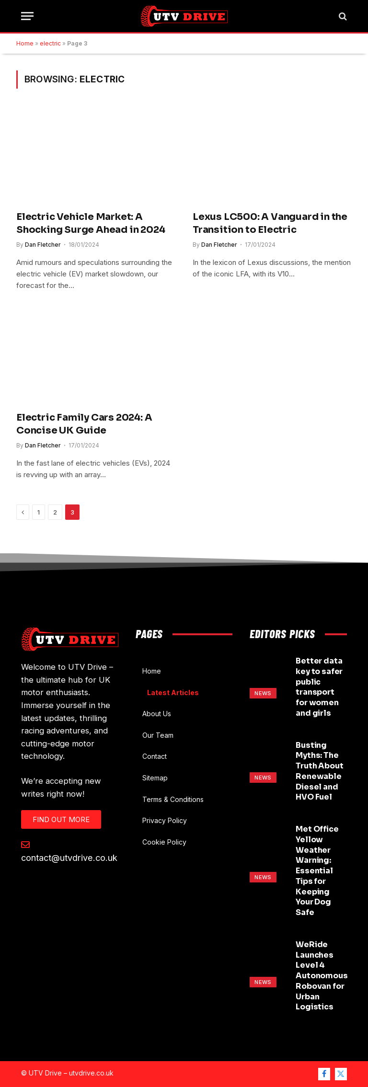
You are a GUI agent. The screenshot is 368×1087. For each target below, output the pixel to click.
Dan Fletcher (43, 244)
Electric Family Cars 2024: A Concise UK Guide (84, 424)
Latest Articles (173, 692)
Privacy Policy (164, 820)
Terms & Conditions (173, 799)
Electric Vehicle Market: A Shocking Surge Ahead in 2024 (90, 223)
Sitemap (155, 778)
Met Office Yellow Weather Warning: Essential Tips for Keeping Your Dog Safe (317, 870)
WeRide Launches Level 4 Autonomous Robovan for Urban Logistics (321, 975)
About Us (156, 713)
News (262, 693)
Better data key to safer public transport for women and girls (319, 687)
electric (50, 43)
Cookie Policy (164, 842)
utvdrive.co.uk (91, 1073)
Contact (154, 756)
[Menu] (27, 16)
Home (25, 43)
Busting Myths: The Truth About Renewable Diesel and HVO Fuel (319, 771)
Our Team (157, 735)
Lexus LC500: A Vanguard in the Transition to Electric (270, 223)
